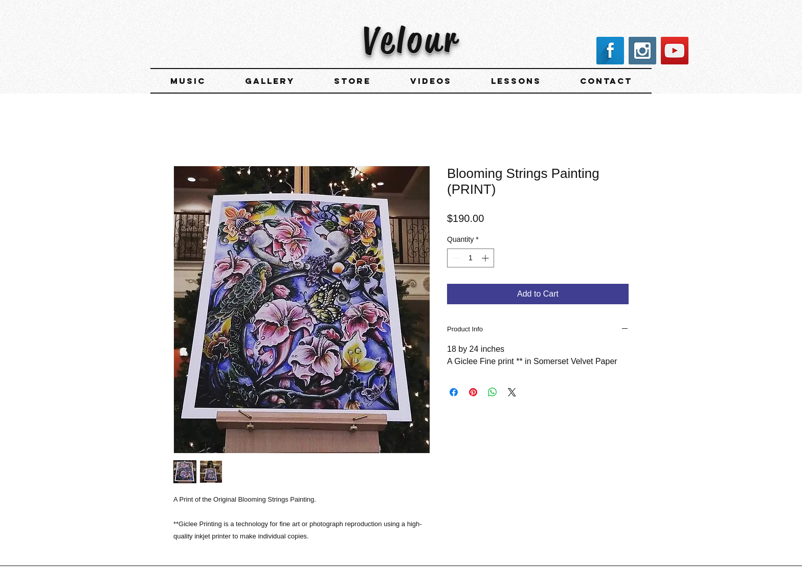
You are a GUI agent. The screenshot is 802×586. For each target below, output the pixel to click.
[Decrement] (455, 258)
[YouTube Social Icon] (674, 50)
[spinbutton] (470, 258)
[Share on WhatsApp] (492, 392)
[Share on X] (512, 392)
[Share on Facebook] (454, 392)
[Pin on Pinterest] (473, 392)
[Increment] (486, 258)
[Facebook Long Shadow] (610, 50)
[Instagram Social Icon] (642, 50)
